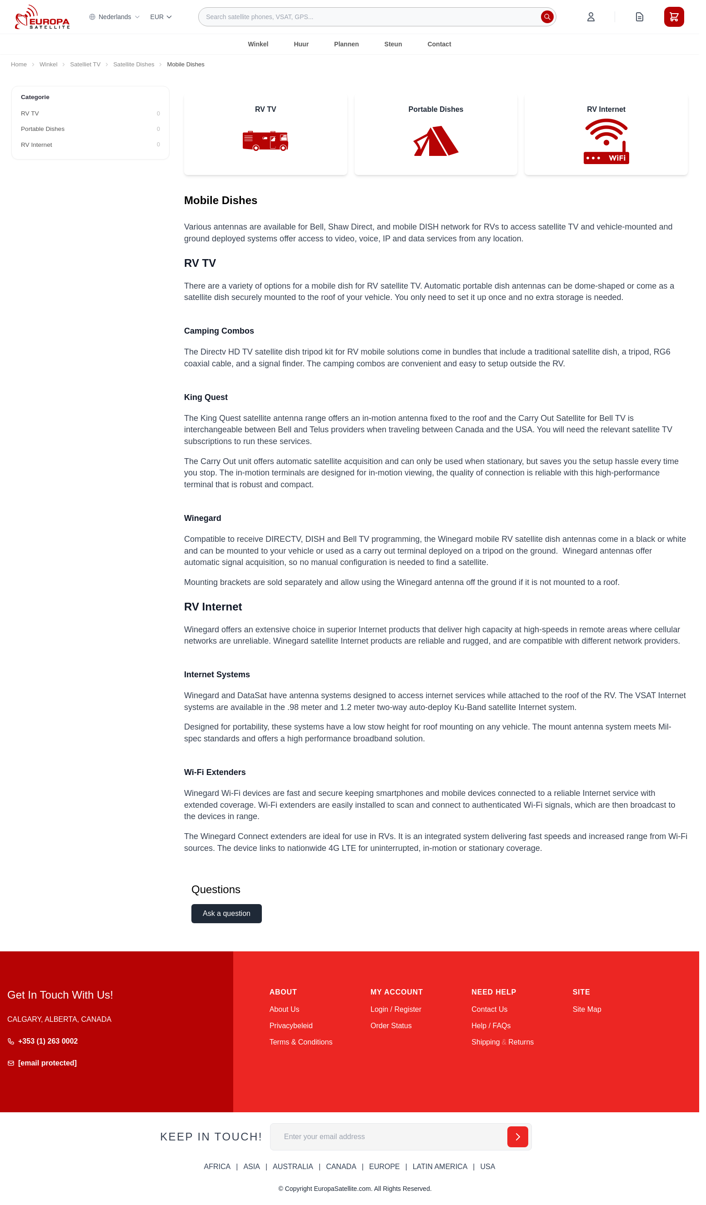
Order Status (391, 1026)
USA (487, 1166)
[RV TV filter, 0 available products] (90, 113)
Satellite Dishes (133, 64)
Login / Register (396, 1009)
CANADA (341, 1166)
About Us (285, 1009)
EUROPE (384, 1166)
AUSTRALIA (293, 1166)
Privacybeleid (291, 1026)
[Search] (547, 16)
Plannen (346, 44)
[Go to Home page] (42, 17)
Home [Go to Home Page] (19, 64)
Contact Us (489, 1009)
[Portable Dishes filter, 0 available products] (90, 129)
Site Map (587, 1009)
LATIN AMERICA (440, 1166)
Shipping (485, 1042)
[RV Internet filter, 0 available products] (90, 145)
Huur (301, 44)
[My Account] (591, 17)
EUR (161, 16)
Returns (521, 1042)
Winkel (258, 44)
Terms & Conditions (301, 1042)
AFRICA (217, 1166)
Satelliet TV (85, 64)
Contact (439, 44)
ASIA (251, 1166)
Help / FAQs (491, 1026)
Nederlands (114, 16)
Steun (393, 44)
